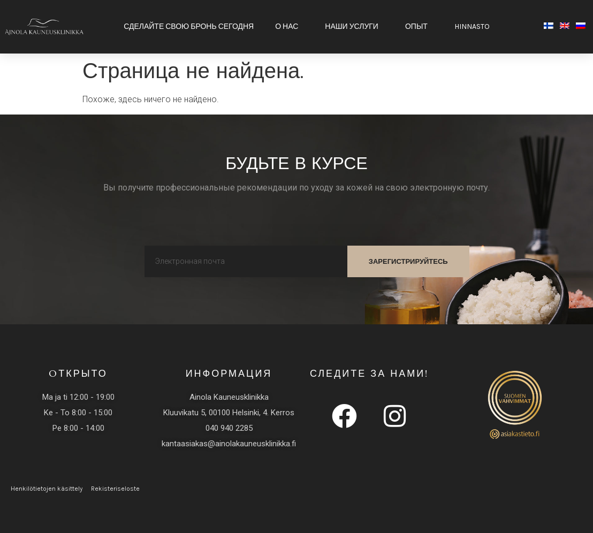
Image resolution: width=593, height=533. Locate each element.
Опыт (419, 26)
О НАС (289, 26)
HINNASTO (474, 26)
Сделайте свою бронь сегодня (189, 26)
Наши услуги (354, 26)
